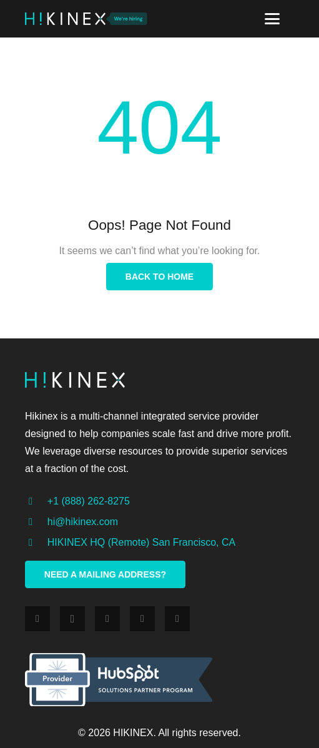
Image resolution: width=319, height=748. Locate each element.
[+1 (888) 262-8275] (36, 501)
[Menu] (272, 18)
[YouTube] (177, 618)
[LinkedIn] (142, 618)
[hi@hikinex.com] (36, 522)
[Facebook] (37, 618)
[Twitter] (107, 618)
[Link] (65, 18)
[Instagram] (72, 618)
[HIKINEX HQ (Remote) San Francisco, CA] (36, 543)
